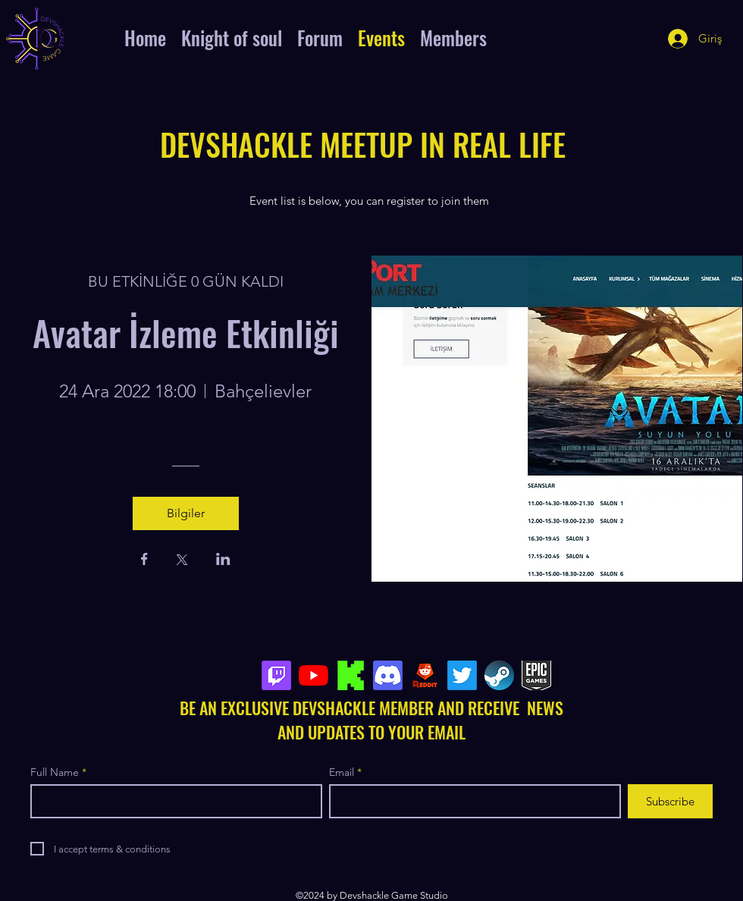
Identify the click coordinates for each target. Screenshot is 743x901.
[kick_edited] (350, 675)
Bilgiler (186, 513)
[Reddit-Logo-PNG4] (425, 675)
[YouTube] (313, 675)
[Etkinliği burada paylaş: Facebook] (144, 560)
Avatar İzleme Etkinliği (186, 332)
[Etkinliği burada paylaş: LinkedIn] (223, 560)
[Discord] (388, 675)
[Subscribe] (670, 801)
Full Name (54, 772)
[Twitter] (462, 675)
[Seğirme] (276, 675)
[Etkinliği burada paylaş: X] (182, 561)
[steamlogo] (499, 675)
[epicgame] (536, 675)
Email (341, 772)
